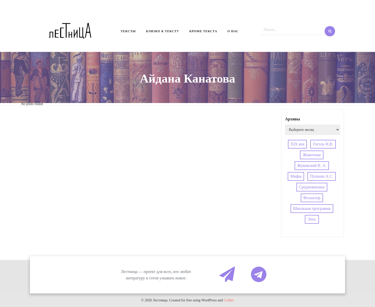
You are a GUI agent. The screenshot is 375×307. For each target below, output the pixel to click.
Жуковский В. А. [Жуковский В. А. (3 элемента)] (311, 165)
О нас (232, 31)
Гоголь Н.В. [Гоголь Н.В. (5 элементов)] (323, 144)
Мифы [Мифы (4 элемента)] (296, 176)
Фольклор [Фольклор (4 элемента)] (311, 198)
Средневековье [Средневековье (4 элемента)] (312, 187)
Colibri (229, 300)
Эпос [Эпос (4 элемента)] (311, 219)
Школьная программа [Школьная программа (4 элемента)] (312, 208)
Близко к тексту (162, 31)
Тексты (128, 31)
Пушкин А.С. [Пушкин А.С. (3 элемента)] (321, 176)
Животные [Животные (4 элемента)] (312, 155)
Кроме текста (203, 31)
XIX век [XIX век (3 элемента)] (297, 144)
